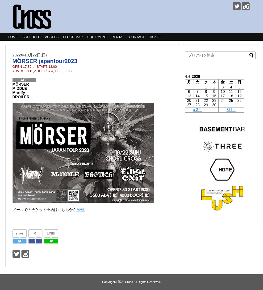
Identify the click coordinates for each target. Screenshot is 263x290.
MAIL (81, 210)
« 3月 (197, 110)
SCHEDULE (31, 37)
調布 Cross (125, 282)
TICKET (155, 37)
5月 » (231, 110)
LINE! (51, 233)
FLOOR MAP (73, 37)
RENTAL (118, 37)
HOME (13, 37)
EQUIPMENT (97, 37)
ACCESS (52, 37)
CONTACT (137, 37)
